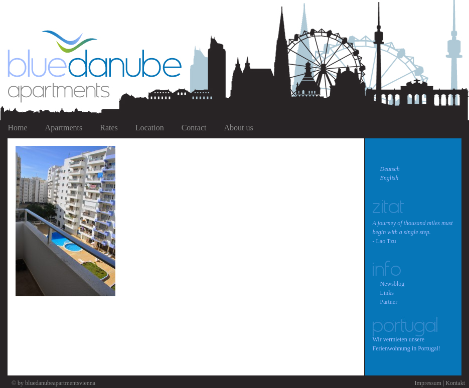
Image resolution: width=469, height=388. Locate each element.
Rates (109, 127)
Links (387, 292)
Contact (194, 127)
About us (238, 127)
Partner (389, 301)
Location (149, 127)
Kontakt (455, 382)
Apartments (64, 127)
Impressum (428, 382)
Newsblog (392, 283)
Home (18, 127)
